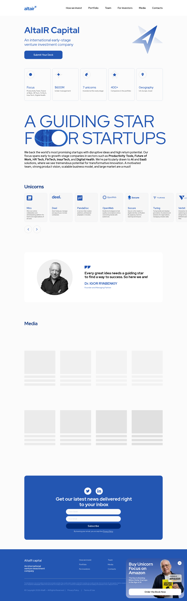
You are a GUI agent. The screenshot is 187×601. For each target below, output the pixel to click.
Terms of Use (89, 590)
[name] (93, 511)
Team (108, 8)
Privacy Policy (108, 531)
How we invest (74, 8)
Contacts (157, 8)
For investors (125, 8)
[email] (93, 519)
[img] (87, 491)
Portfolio (93, 8)
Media (142, 8)
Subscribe (93, 526)
